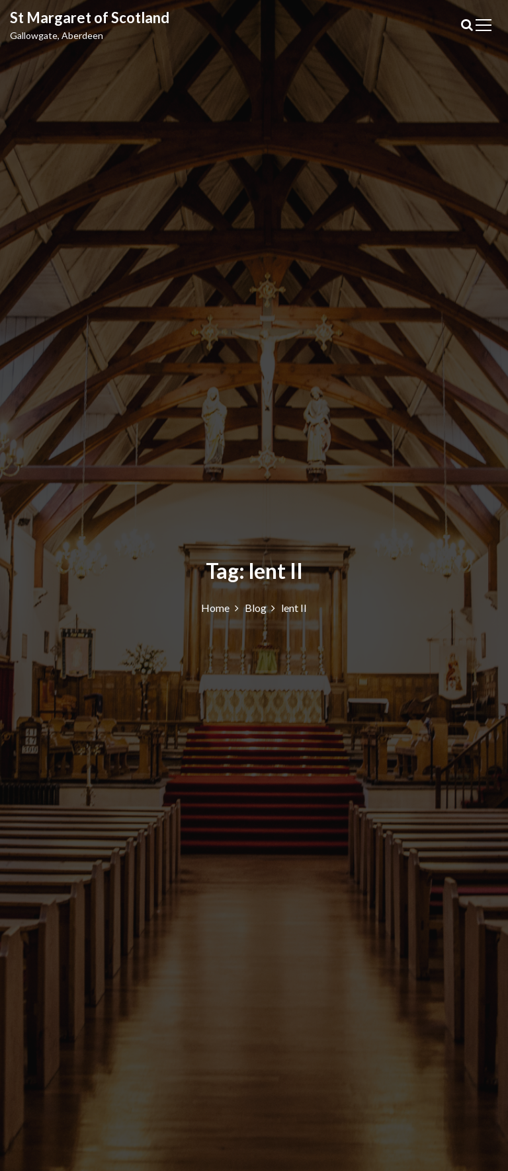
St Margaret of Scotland (89, 17)
